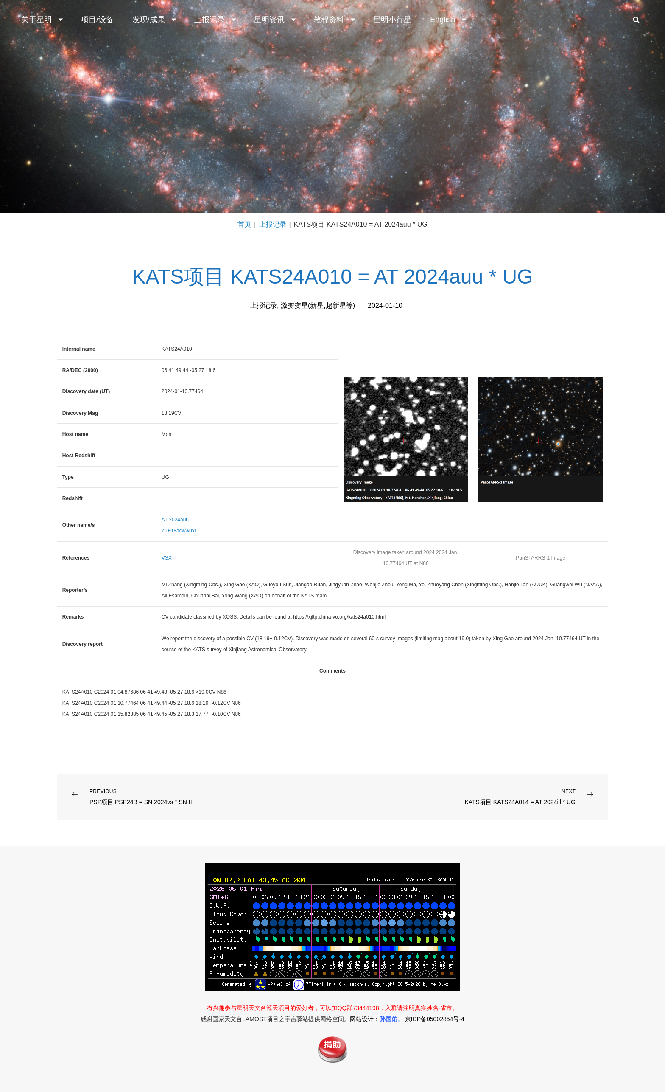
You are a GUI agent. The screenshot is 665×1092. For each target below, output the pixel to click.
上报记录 (216, 19)
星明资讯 (275, 19)
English (449, 19)
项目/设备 (97, 19)
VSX (167, 558)
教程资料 (335, 19)
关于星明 (42, 19)
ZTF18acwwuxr (179, 531)
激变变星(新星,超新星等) (318, 305)
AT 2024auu (175, 520)
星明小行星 (392, 19)
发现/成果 (155, 19)
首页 (244, 224)
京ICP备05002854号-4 (434, 1019)
